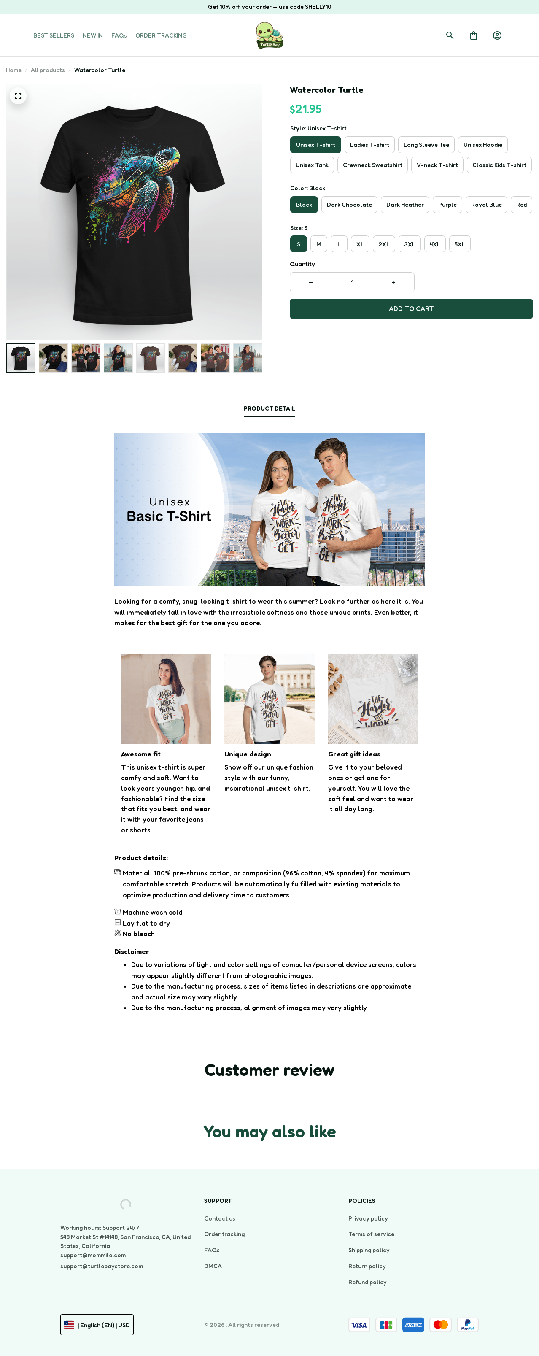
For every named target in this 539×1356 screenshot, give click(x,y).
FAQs (212, 1249)
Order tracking (224, 1233)
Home (14, 69)
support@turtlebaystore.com (101, 1266)
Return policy (367, 1266)
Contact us (219, 1218)
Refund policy (367, 1282)
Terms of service (371, 1233)
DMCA (213, 1266)
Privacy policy (368, 1218)
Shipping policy (369, 1249)
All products (48, 69)
